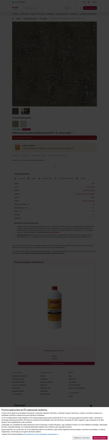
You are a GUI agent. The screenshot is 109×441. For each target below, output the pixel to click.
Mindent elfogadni (100, 438)
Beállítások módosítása (82, 438)
